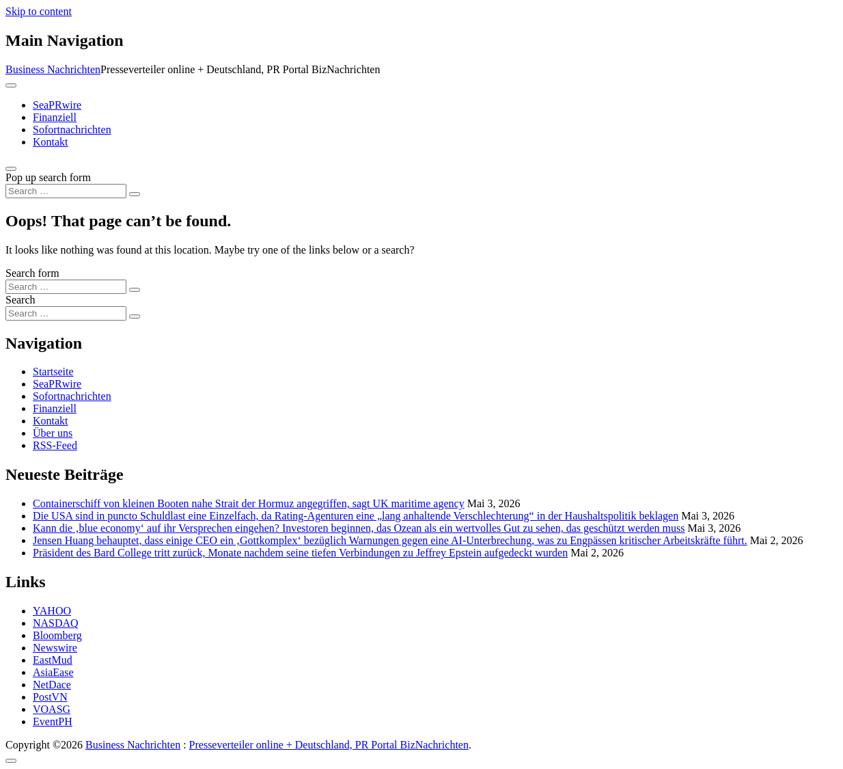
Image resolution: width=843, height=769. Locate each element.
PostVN (50, 697)
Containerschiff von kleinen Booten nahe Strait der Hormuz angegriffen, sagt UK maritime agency (249, 503)
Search (20, 300)
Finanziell (55, 117)
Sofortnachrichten (72, 129)
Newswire (55, 647)
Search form (32, 273)
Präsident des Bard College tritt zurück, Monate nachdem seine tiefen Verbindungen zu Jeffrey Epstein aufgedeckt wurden (300, 552)
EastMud (52, 660)
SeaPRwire (57, 105)
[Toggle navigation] (10, 85)
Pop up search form (48, 177)
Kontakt (50, 142)
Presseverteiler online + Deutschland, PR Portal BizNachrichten (329, 745)
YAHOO (52, 611)
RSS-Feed (55, 445)
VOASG (51, 709)
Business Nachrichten (52, 69)
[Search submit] (134, 194)
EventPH (52, 721)
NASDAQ (56, 623)
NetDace (52, 684)
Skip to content (38, 11)
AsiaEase (53, 672)
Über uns (52, 433)
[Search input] (65, 191)
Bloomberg (57, 635)
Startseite (53, 371)
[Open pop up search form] (10, 169)
